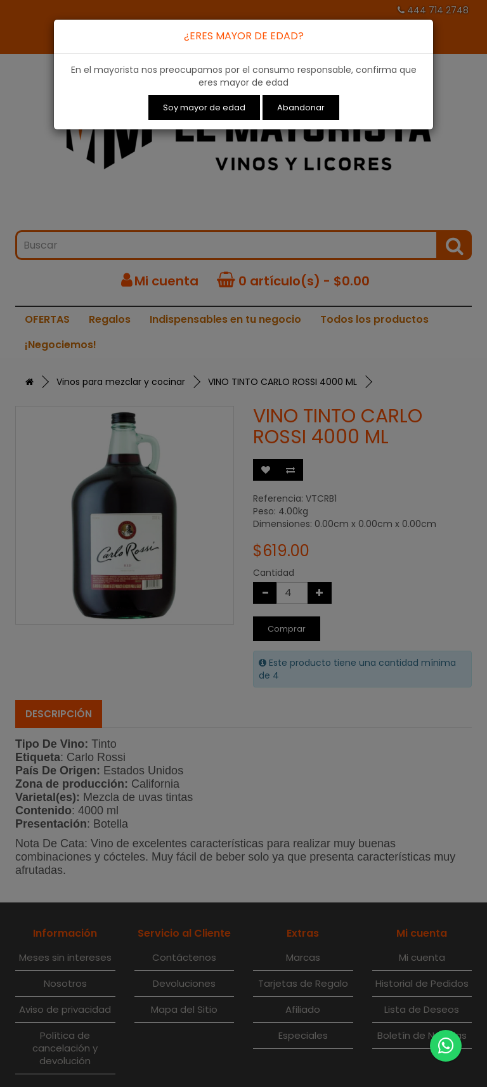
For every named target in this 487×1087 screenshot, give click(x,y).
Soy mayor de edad (204, 107)
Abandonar (301, 107)
